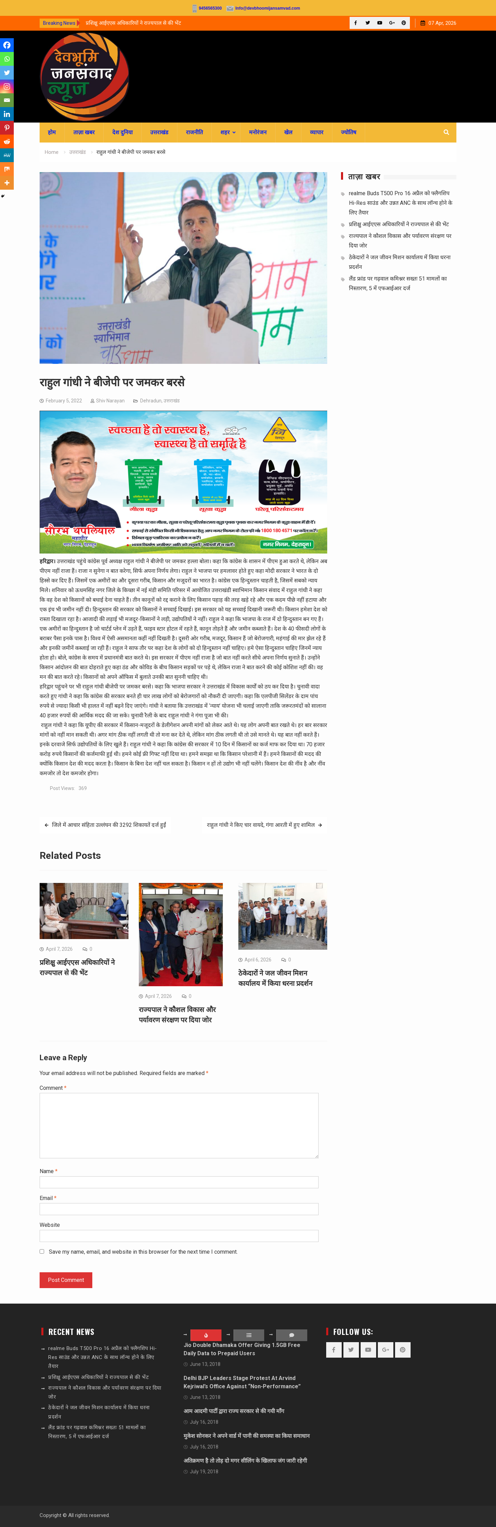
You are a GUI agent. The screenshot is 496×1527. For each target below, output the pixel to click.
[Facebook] (7, 45)
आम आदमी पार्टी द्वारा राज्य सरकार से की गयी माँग (234, 1411)
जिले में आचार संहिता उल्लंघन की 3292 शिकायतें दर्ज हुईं (109, 825)
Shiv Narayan (110, 400)
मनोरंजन (258, 132)
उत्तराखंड (159, 132)
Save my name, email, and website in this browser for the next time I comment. (143, 1252)
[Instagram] (7, 86)
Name (49, 1171)
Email (48, 1198)
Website (50, 1225)
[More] (7, 183)
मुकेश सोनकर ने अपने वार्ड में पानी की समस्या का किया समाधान (247, 1436)
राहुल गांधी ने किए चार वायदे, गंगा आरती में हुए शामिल (261, 825)
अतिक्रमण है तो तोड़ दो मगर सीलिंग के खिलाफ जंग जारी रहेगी (245, 1460)
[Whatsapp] (7, 59)
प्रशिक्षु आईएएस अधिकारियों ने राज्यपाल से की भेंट (133, 23)
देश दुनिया (122, 132)
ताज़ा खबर (84, 132)
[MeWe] (7, 155)
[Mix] (7, 169)
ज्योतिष (348, 132)
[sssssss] (183, 551)
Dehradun (151, 400)
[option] (147, 23)
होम (52, 132)
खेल (288, 132)
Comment (53, 1088)
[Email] (7, 100)
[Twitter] (7, 73)
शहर (225, 132)
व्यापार (316, 132)
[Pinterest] (7, 128)
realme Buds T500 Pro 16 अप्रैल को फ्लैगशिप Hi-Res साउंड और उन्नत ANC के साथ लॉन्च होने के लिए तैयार (400, 203)
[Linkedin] (7, 114)
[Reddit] (7, 141)
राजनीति (194, 132)
